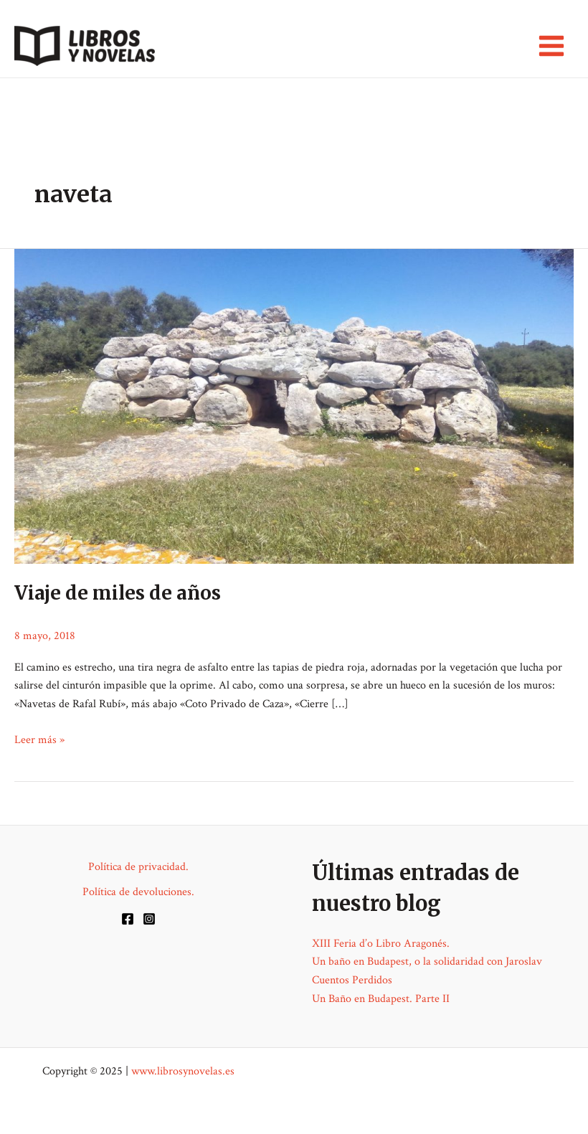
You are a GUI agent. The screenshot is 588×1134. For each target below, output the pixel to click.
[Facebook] (127, 918)
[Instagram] (149, 918)
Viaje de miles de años (117, 593)
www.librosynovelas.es (182, 1071)
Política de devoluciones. (138, 891)
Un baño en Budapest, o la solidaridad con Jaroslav (427, 961)
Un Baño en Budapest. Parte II (381, 998)
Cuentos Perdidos (352, 980)
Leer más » (39, 740)
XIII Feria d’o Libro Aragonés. (381, 943)
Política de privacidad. (138, 866)
